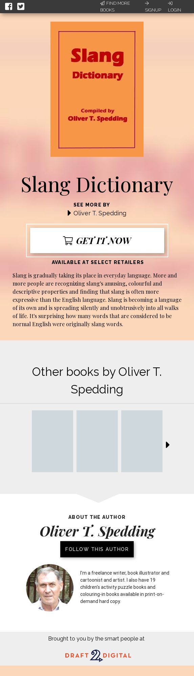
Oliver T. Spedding (99, 213)
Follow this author (97, 549)
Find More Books (115, 7)
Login (174, 7)
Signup (153, 7)
